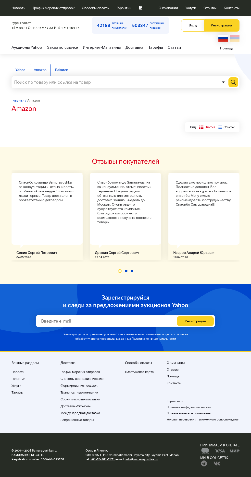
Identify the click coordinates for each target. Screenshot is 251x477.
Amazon (40, 70)
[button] (119, 271)
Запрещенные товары (77, 420)
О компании (168, 8)
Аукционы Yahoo (27, 47)
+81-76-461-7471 (102, 459)
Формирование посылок (79, 385)
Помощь (227, 48)
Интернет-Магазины (102, 47)
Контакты (231, 8)
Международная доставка (80, 413)
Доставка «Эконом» (75, 406)
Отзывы (209, 8)
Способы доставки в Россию (82, 379)
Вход (193, 25)
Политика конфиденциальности (154, 338)
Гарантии (124, 8)
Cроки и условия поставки (80, 399)
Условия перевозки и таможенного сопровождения (203, 419)
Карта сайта (175, 401)
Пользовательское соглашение (189, 413)
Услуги (190, 8)
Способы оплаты (95, 8)
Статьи (174, 47)
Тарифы (155, 47)
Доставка (134, 47)
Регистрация (221, 25)
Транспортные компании (79, 392)
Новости (18, 8)
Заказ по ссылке (62, 47)
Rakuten (61, 70)
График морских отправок (54, 8)
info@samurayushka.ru (142, 459)
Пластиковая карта (139, 372)
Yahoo (20, 70)
